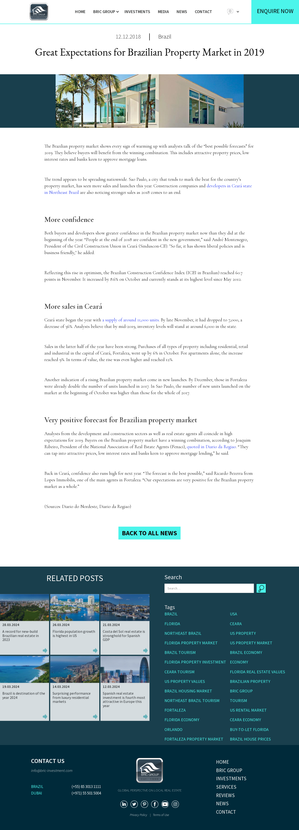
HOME (80, 11)
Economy (239, 662)
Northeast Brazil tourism (192, 700)
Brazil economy (246, 652)
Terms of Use (161, 815)
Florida (172, 623)
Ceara (236, 623)
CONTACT (203, 11)
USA (233, 614)
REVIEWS (225, 795)
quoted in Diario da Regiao (211, 447)
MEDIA (163, 11)
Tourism (238, 700)
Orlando (173, 729)
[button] (105, 11)
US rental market (248, 710)
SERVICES (226, 787)
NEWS (182, 11)
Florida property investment (195, 662)
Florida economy (181, 719)
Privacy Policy (139, 815)
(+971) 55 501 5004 (86, 793)
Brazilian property (250, 681)
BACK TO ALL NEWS (149, 533)
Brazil (164, 36)
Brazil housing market (188, 691)
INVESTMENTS (137, 11)
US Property (243, 633)
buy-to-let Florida (249, 729)
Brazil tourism (180, 652)
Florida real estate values (257, 671)
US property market (251, 643)
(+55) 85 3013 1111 (86, 786)
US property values (184, 681)
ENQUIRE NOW (275, 11)
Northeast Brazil (182, 633)
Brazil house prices (250, 739)
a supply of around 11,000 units (130, 320)
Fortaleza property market (193, 739)
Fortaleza (175, 710)
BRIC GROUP (229, 770)
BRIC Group (241, 691)
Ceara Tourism (179, 671)
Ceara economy (245, 719)
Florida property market (191, 643)
